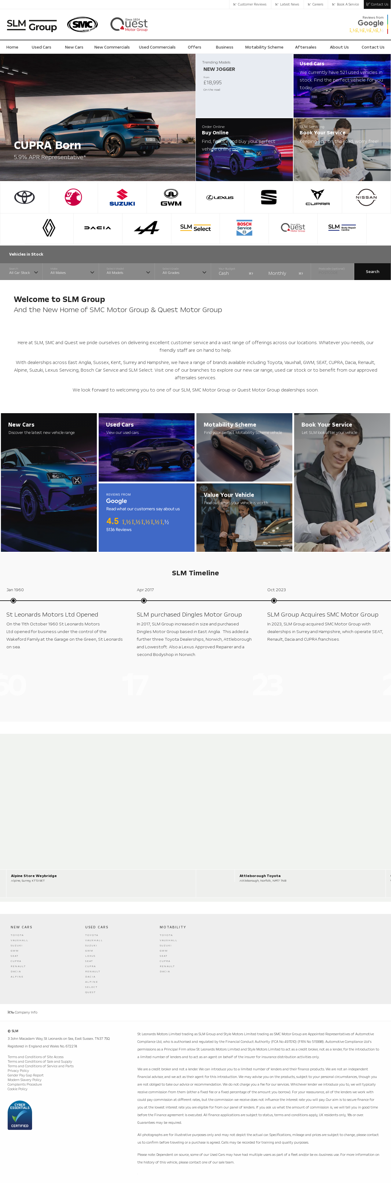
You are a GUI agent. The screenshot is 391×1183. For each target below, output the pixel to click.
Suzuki (17, 945)
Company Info (22, 1012)
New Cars (21, 927)
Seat (15, 956)
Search (372, 272)
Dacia (16, 971)
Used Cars (96, 927)
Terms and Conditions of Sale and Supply (40, 1061)
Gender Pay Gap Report (26, 1075)
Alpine (17, 976)
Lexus (90, 956)
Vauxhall (19, 940)
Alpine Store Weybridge (34, 875)
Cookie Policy (17, 1089)
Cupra (16, 961)
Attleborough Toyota (259, 875)
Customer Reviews (250, 4)
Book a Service (345, 4)
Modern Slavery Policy (25, 1080)
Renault (18, 966)
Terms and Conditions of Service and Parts (41, 1066)
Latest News (287, 4)
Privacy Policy (18, 1070)
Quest (90, 992)
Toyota (17, 935)
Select (91, 987)
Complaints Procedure (25, 1084)
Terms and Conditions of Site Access (36, 1057)
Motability (173, 927)
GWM (15, 950)
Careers (315, 4)
